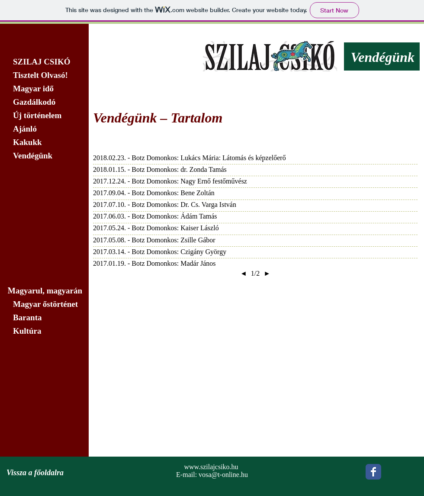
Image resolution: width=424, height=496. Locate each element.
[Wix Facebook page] (373, 472)
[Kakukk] (44, 142)
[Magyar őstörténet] (44, 304)
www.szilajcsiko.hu (211, 466)
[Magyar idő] (44, 88)
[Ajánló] (44, 129)
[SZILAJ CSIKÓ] (44, 62)
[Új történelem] (44, 115)
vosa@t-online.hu (223, 474)
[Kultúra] (47, 331)
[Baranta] (44, 317)
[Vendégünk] (44, 155)
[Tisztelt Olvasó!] (44, 75)
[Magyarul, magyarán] (44, 290)
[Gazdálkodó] (44, 102)
